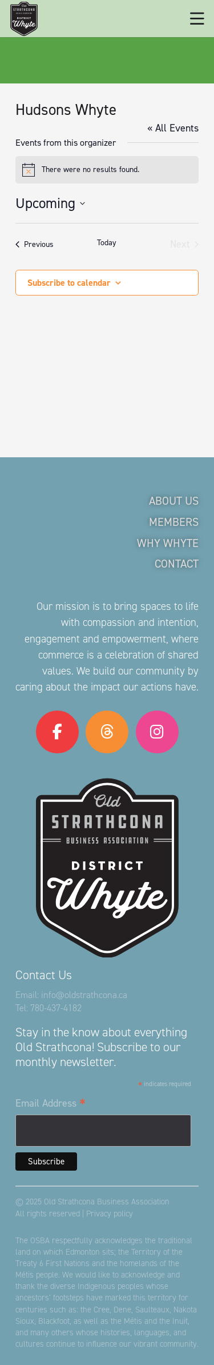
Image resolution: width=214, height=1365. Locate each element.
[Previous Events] (34, 244)
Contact (177, 563)
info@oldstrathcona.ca (84, 995)
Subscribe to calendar (69, 283)
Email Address (50, 1103)
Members (174, 521)
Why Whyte (168, 543)
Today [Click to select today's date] (106, 242)
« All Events (173, 128)
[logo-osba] (24, 19)
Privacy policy (109, 1213)
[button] (197, 19)
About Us (174, 500)
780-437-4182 (56, 1008)
